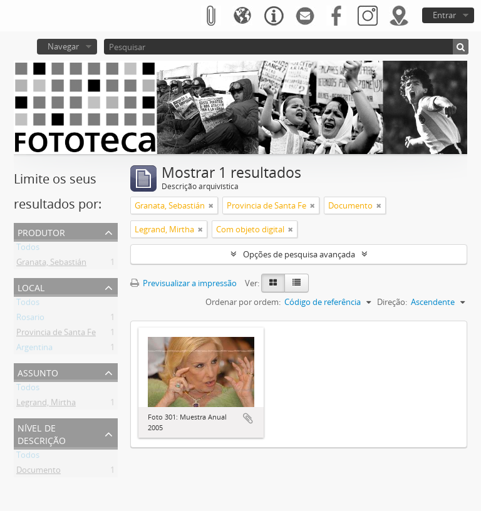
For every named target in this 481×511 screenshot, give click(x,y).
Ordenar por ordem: (243, 301)
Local (31, 286)
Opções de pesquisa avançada (299, 254)
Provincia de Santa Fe (56, 334)
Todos (27, 249)
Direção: (392, 301)
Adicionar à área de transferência (248, 418)
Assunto (38, 371)
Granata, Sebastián (51, 264)
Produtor (41, 231)
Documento (38, 472)
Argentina (34, 349)
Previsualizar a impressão (183, 283)
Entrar (444, 15)
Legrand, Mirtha (46, 404)
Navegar (63, 46)
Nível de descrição (42, 433)
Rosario (30, 319)
